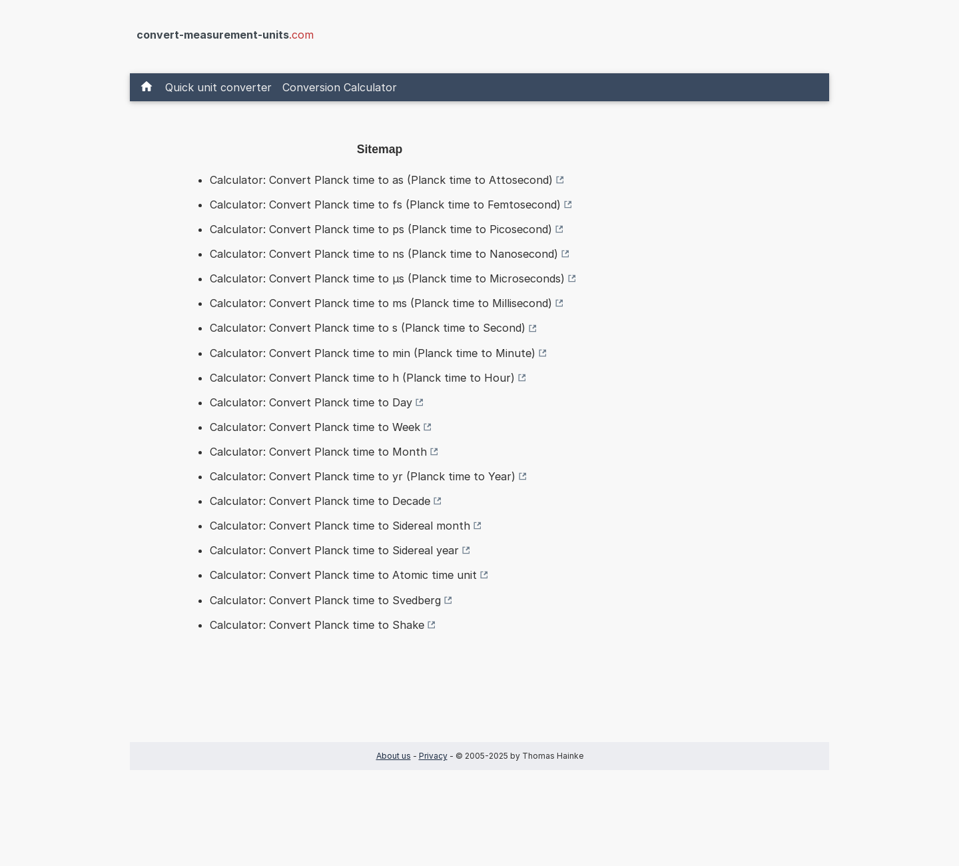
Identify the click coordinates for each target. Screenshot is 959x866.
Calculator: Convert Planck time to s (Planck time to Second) (367, 327)
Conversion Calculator (339, 87)
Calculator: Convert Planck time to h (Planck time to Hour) (362, 377)
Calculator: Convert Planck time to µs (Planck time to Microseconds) (387, 278)
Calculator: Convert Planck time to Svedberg (325, 600)
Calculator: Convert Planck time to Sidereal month (340, 525)
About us (393, 756)
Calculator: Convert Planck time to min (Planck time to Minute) (372, 353)
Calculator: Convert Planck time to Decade (320, 501)
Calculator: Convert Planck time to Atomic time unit (343, 575)
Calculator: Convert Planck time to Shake (317, 625)
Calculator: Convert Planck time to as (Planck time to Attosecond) (381, 180)
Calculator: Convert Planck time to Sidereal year (334, 550)
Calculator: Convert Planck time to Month (318, 451)
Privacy (433, 756)
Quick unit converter (218, 87)
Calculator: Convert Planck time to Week (315, 427)
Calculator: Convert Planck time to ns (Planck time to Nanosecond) (384, 253)
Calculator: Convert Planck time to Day (311, 402)
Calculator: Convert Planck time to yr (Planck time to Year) (362, 476)
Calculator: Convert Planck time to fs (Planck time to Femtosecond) (385, 204)
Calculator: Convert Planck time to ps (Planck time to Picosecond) (381, 229)
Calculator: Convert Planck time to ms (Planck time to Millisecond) (381, 303)
